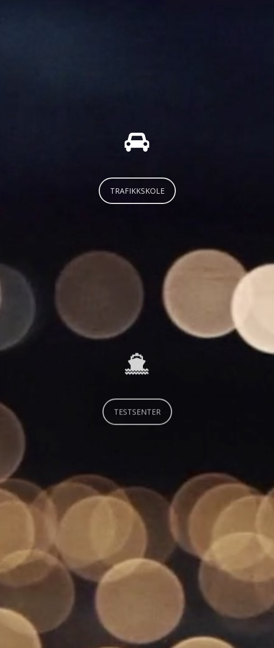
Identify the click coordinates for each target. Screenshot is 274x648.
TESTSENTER (137, 417)
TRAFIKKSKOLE (137, 191)
